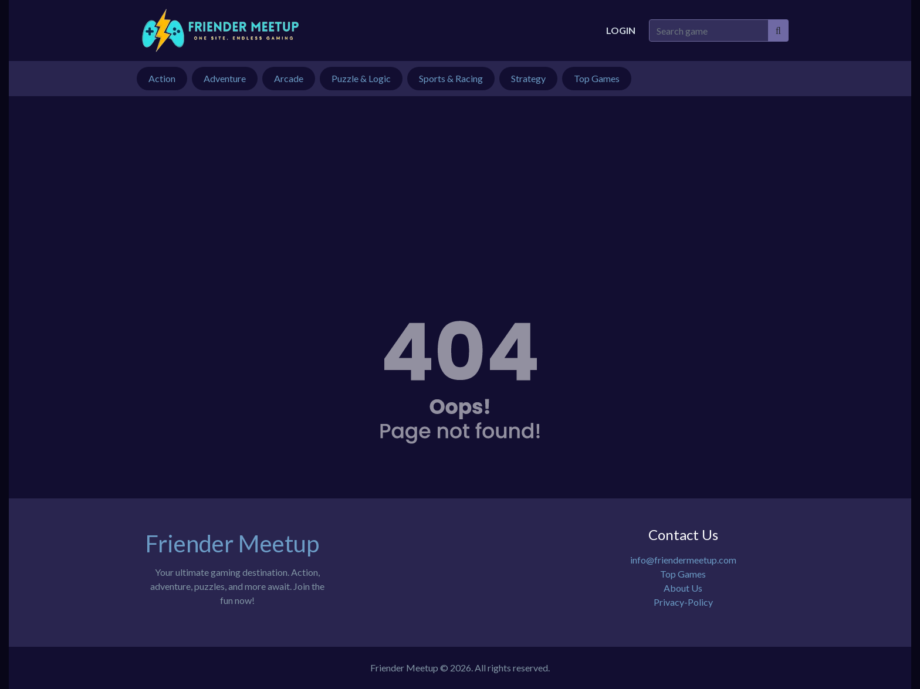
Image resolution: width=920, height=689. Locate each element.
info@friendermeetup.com (683, 559)
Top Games (683, 573)
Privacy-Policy (683, 601)
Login (620, 30)
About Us (683, 587)
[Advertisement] (460, 184)
